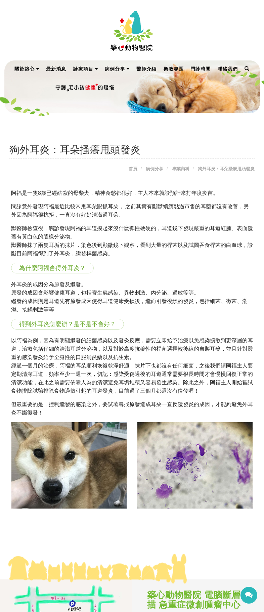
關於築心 (26, 69)
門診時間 (200, 69)
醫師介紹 (146, 69)
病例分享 (117, 69)
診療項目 (85, 69)
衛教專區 (174, 69)
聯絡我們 (228, 69)
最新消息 (56, 69)
